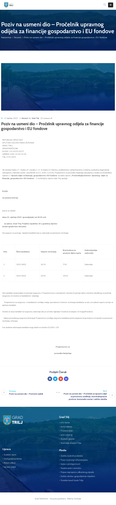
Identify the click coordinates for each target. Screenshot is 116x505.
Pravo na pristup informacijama (74, 460)
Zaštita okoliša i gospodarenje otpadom (78, 476)
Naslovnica (6, 37)
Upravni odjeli (10, 467)
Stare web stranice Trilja (71, 443)
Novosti (17, 37)
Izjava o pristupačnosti (70, 464)
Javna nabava (66, 427)
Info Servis (65, 422)
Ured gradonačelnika (13, 459)
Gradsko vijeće (10, 455)
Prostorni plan (67, 431)
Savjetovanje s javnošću (71, 468)
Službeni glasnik (68, 439)
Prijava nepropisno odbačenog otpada (77, 472)
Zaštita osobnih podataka (72, 456)
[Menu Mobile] (110, 4)
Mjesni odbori (10, 463)
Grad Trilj (35, 118)
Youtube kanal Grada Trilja (72, 480)
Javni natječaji (66, 435)
